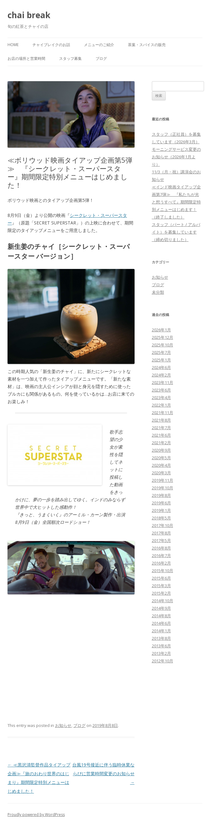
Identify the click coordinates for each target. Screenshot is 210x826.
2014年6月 (161, 623)
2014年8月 (161, 615)
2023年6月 (161, 390)
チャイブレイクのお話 (51, 44)
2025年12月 (162, 337)
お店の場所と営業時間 (26, 58)
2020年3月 (161, 473)
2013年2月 (161, 653)
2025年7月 (161, 352)
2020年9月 (161, 450)
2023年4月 (161, 397)
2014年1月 (161, 631)
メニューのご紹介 (99, 44)
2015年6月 (161, 578)
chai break (29, 15)
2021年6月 (161, 435)
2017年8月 (161, 533)
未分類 (158, 292)
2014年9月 (161, 608)
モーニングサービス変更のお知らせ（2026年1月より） (176, 156)
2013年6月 (161, 646)
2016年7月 (161, 555)
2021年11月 (162, 412)
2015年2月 (161, 593)
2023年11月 (162, 382)
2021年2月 (161, 442)
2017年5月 (161, 540)
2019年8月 (161, 495)
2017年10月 (162, 525)
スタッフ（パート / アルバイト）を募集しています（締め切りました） (176, 232)
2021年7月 (161, 427)
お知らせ (63, 725)
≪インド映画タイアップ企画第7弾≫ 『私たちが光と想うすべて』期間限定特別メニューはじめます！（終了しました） (176, 202)
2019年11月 (162, 480)
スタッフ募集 (70, 58)
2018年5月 (161, 518)
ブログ (101, 58)
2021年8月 (161, 420)
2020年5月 (161, 457)
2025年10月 (162, 345)
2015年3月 (161, 585)
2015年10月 (162, 570)
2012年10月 (162, 661)
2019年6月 (161, 503)
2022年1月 (161, 405)
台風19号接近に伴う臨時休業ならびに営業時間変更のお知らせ (103, 773)
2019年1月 (161, 510)
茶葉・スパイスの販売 (147, 44)
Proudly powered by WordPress (36, 814)
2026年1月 (161, 330)
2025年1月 (161, 360)
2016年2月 (161, 563)
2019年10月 (162, 488)
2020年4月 (161, 465)
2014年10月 (162, 600)
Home (13, 44)
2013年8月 (161, 638)
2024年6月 (161, 367)
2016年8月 (161, 548)
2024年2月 (161, 375)
